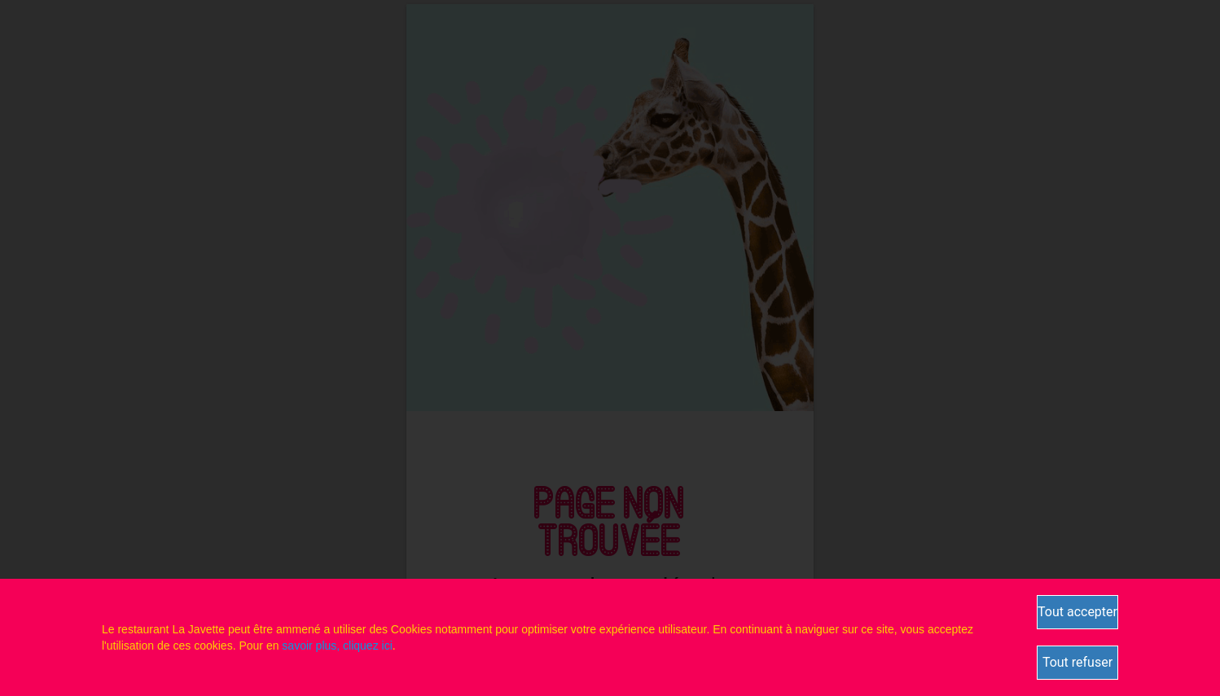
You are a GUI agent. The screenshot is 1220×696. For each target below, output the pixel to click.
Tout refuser (1077, 662)
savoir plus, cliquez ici (337, 645)
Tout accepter (1077, 611)
